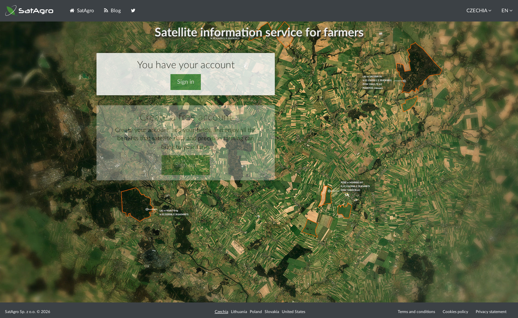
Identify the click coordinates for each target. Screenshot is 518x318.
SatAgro (82, 10)
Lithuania (239, 312)
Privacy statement (491, 312)
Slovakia (272, 312)
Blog (112, 10)
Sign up (185, 165)
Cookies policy (456, 312)
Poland (256, 312)
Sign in (185, 82)
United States (293, 312)
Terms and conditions (416, 312)
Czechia (221, 312)
